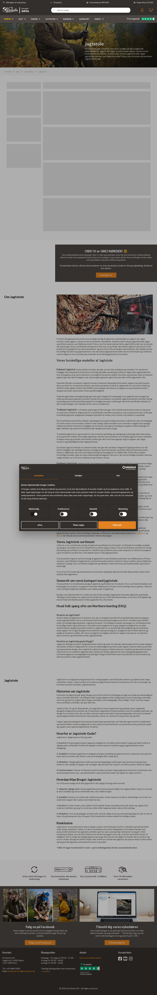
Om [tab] (118, 475)
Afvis (39, 525)
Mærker (67, 19)
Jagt (20, 19)
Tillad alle (117, 525)
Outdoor (50, 19)
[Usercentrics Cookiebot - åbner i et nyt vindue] (124, 468)
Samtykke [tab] (39, 475)
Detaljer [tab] (78, 475)
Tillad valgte (78, 525)
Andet (98, 19)
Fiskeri (34, 19)
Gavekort (84, 19)
